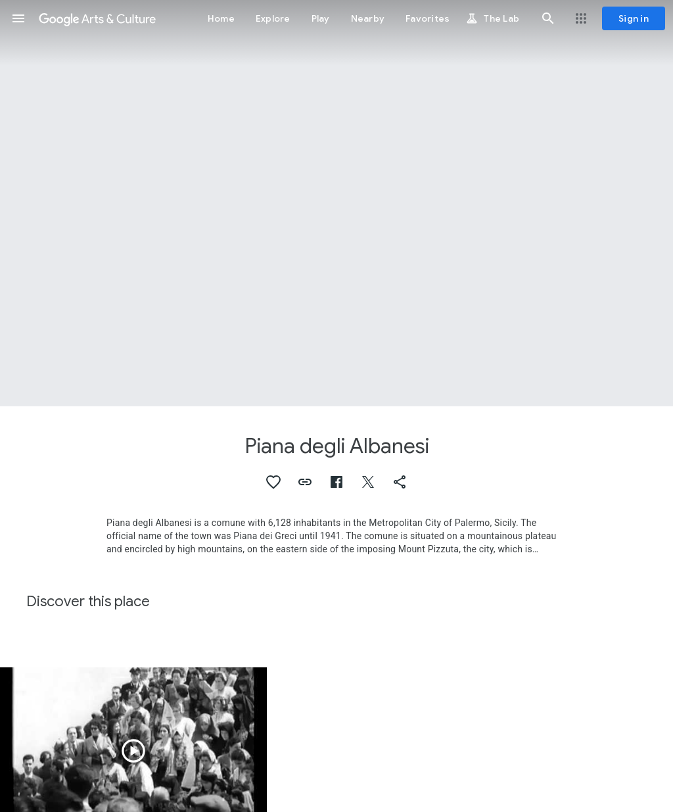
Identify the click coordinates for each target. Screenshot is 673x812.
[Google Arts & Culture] (97, 18)
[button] (18, 18)
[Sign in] (633, 18)
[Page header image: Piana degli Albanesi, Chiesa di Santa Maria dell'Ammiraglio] (336, 203)
